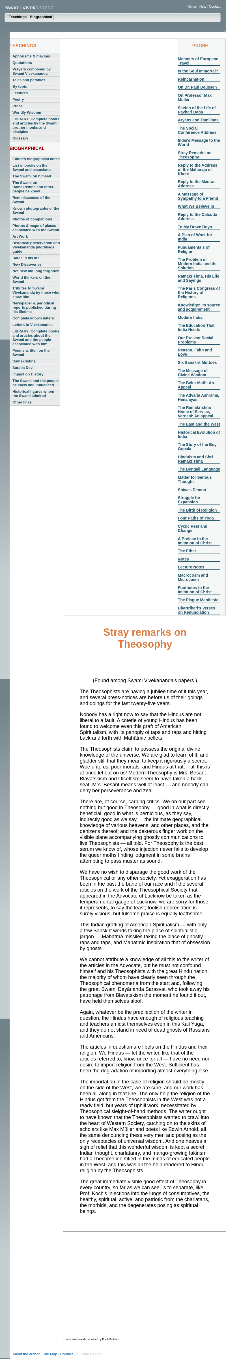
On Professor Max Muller (195, 97)
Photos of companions (32, 219)
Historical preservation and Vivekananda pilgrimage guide (36, 247)
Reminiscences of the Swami (31, 200)
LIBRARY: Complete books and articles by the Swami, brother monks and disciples (35, 125)
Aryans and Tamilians (198, 120)
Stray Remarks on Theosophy (195, 155)
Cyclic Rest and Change (192, 528)
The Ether (187, 551)
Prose (17, 106)
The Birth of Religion (197, 510)
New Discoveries (27, 264)
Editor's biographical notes (36, 159)
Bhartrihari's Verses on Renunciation (196, 610)
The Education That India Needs (196, 327)
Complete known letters (33, 318)
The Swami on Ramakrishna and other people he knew (32, 187)
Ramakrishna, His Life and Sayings (198, 278)
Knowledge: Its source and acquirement (199, 307)
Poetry (18, 99)
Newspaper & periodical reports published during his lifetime (34, 307)
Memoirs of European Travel (198, 61)
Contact (214, 6)
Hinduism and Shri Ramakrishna (195, 459)
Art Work (20, 236)
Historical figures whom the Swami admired (33, 393)
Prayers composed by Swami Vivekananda (31, 71)
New (203, 6)
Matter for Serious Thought (195, 479)
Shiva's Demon (192, 490)
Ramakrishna (24, 361)
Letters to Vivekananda (32, 325)
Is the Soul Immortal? (198, 71)
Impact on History (28, 374)
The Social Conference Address (197, 130)
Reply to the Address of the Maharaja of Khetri (198, 169)
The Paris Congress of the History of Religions (199, 292)
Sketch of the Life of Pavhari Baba (197, 110)
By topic (19, 86)
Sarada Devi (22, 368)
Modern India (190, 317)
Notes (183, 559)
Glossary (20, 138)
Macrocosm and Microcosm (193, 577)
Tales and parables (28, 80)
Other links (22, 402)
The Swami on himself (31, 176)
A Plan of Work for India (195, 237)
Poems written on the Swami (30, 352)
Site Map (50, 1354)
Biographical (41, 17)
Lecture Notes (191, 567)
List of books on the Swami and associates (31, 167)
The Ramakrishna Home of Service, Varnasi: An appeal (195, 411)
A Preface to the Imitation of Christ (195, 540)
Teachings (18, 17)
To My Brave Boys (195, 227)
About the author (26, 1354)
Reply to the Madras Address (197, 183)
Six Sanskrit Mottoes (197, 362)
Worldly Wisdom (26, 112)
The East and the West (199, 424)
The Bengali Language (199, 469)
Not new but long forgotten (35, 271)
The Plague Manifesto (198, 600)
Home (192, 6)
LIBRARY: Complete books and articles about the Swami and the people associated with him (35, 337)
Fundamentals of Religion (194, 249)
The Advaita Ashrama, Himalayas (198, 397)
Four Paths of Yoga (196, 518)
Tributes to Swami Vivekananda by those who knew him (35, 292)
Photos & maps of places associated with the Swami (35, 228)
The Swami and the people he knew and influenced (35, 383)
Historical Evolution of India (199, 434)
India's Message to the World (199, 142)
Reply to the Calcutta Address (197, 216)
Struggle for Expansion (189, 499)
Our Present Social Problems (195, 340)
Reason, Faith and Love (195, 352)
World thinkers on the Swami (31, 279)
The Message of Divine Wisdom (193, 372)
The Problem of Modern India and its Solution (197, 263)
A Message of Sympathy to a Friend (198, 196)
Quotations (22, 63)
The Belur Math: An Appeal (196, 385)
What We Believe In (196, 206)
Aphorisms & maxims (31, 56)
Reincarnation (191, 79)
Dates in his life (25, 258)
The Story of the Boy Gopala (197, 446)
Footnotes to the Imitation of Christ (195, 589)
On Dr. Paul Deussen (197, 87)
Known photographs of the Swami (35, 210)
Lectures (20, 93)
